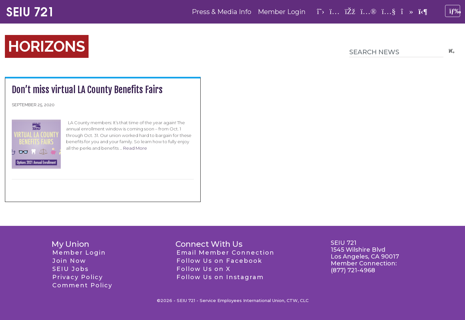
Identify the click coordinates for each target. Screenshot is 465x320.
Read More (135, 148)
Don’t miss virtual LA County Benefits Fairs (87, 89)
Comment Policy (82, 285)
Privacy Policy (77, 277)
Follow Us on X (203, 269)
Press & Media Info (221, 12)
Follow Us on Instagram (220, 277)
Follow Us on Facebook (219, 260)
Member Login (282, 12)
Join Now (69, 260)
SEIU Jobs (70, 269)
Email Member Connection (225, 252)
